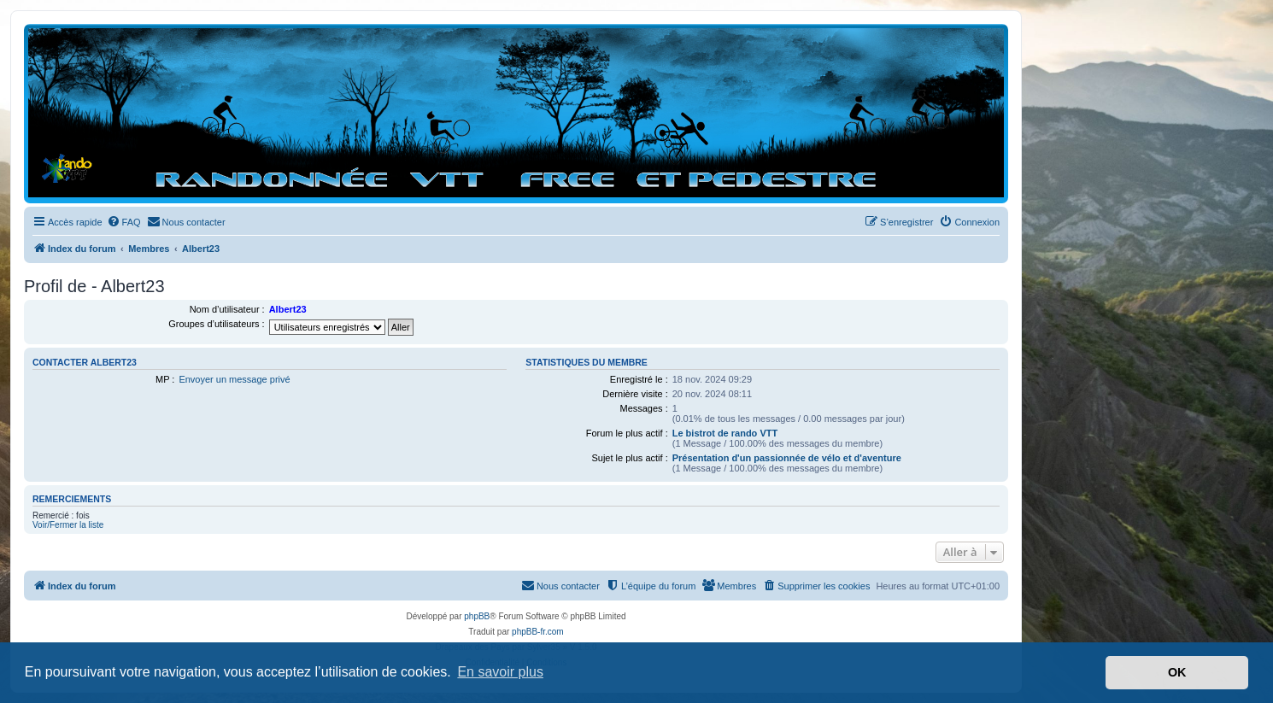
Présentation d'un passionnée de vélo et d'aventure (786, 458)
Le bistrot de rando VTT (724, 433)
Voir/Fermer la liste (67, 525)
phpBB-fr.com (538, 631)
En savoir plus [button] (500, 672)
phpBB (477, 616)
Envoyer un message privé (234, 379)
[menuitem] (124, 222)
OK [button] (1177, 672)
